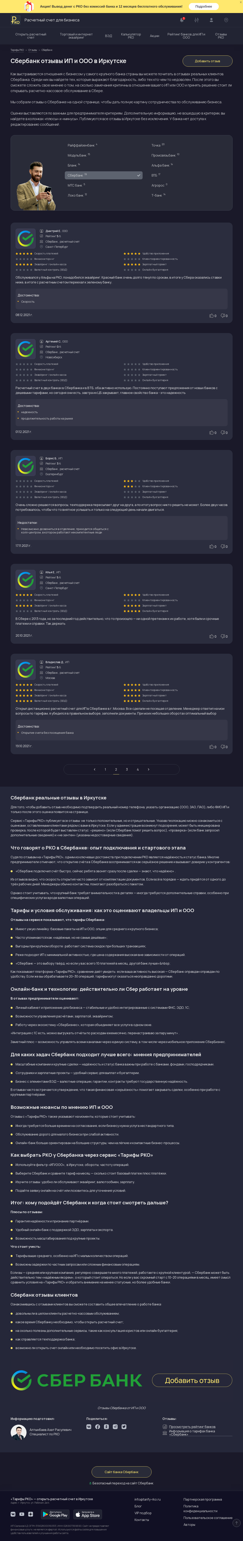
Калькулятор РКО (131, 36)
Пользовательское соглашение (208, 1518)
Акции (154, 36)
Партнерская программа (203, 1499)
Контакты (142, 1520)
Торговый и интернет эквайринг (76, 36)
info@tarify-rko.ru (148, 1499)
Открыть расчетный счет (30, 36)
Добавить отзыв (207, 61)
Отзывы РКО (221, 36)
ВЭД (108, 36)
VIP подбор (143, 1513)
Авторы (189, 1524)
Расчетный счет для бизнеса (45, 20)
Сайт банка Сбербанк (121, 1472)
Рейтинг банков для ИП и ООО (186, 36)
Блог (138, 1506)
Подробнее (203, 6)
